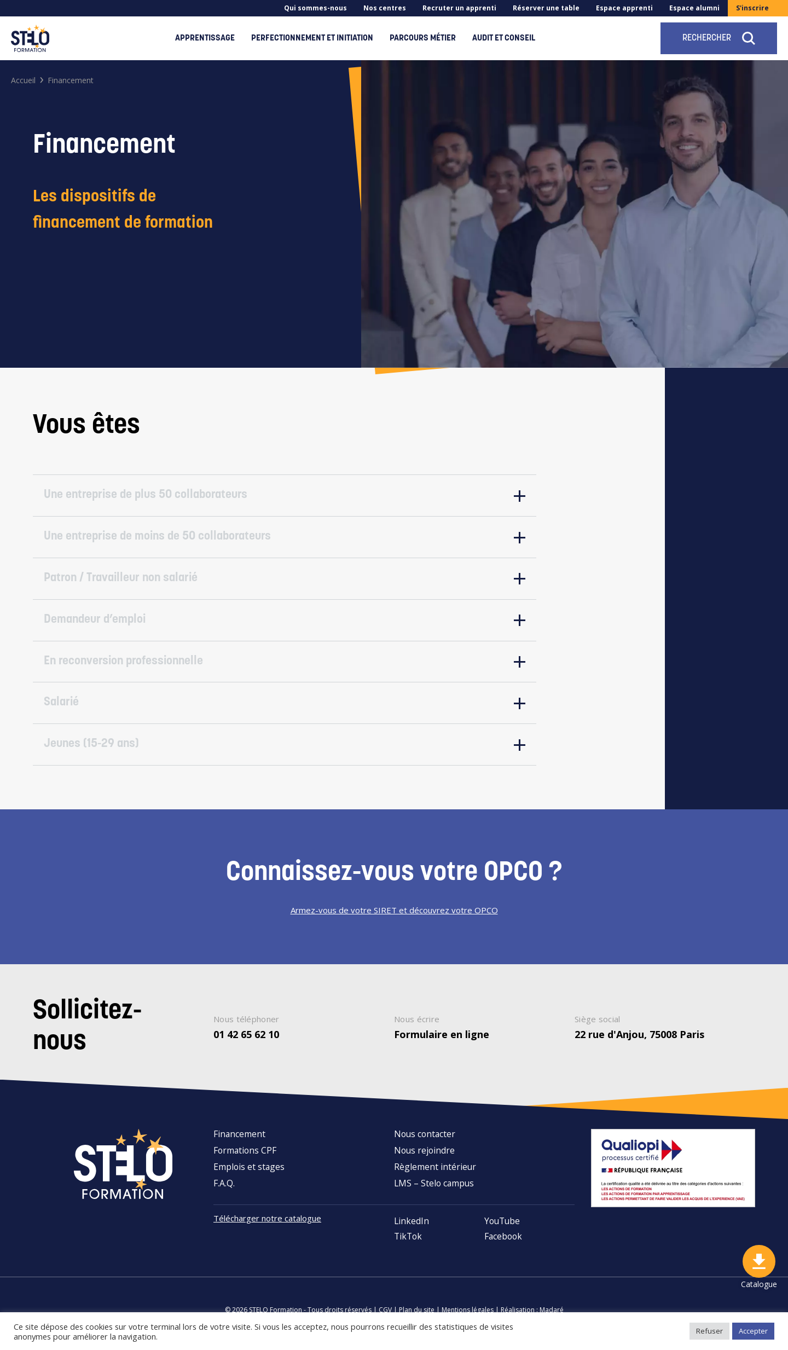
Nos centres (384, 8)
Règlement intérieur (435, 1174)
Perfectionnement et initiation (312, 38)
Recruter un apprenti (459, 8)
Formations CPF (244, 1158)
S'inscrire (752, 8)
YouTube (502, 1228)
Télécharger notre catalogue (270, 1226)
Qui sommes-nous (315, 8)
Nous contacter (424, 1141)
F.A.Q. (224, 1191)
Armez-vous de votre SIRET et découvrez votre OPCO (394, 918)
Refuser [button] (709, 1331)
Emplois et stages (249, 1174)
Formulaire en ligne (441, 1042)
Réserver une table (546, 8)
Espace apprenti (624, 8)
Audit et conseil (503, 38)
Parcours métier (423, 38)
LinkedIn (411, 1228)
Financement (239, 1141)
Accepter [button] (753, 1331)
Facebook (503, 1244)
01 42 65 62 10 (246, 1042)
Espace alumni (694, 8)
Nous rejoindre (424, 1158)
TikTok (408, 1244)
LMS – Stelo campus (434, 1191)
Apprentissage (205, 38)
